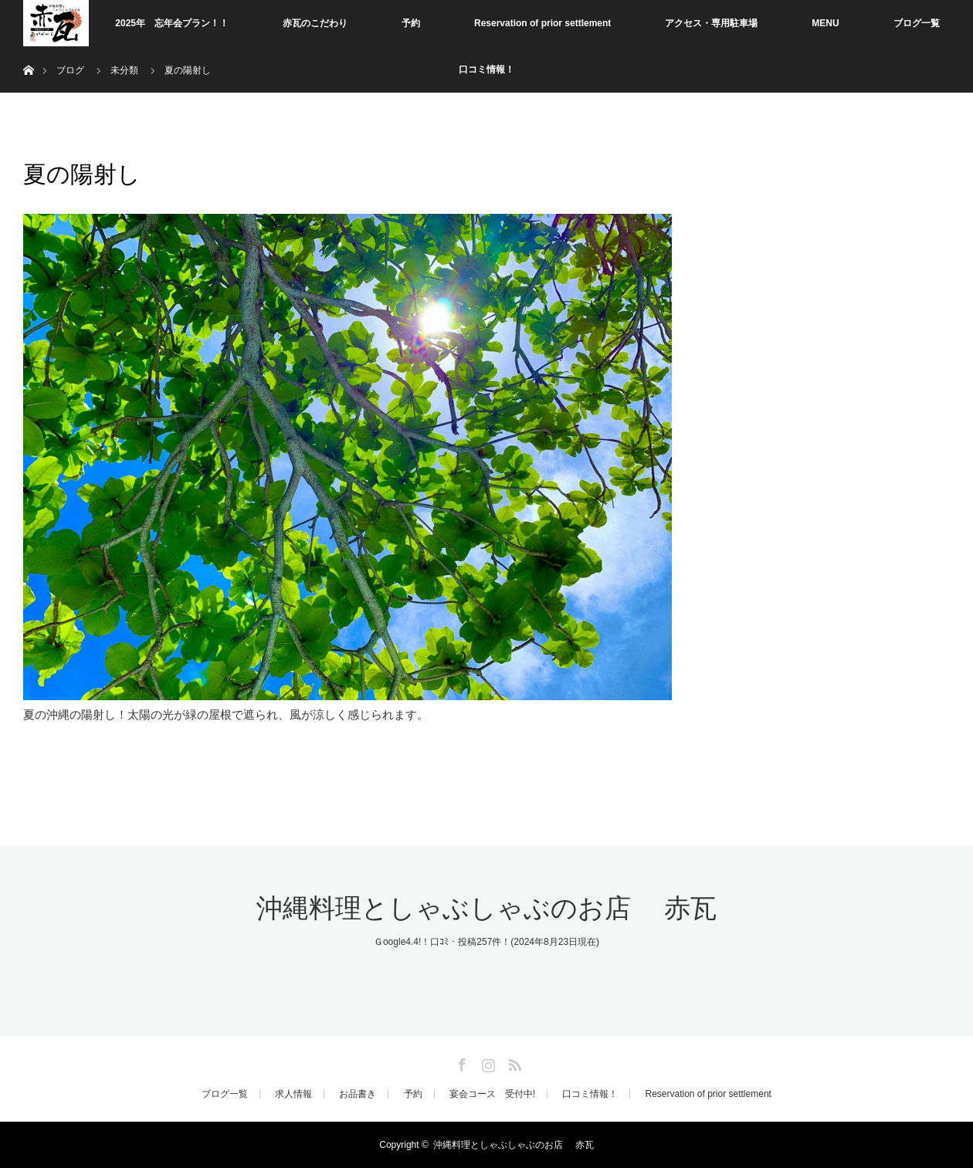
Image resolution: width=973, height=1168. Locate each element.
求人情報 (293, 1094)
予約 (411, 23)
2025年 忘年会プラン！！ (172, 23)
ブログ (70, 70)
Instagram (486, 1062)
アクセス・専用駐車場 (711, 23)
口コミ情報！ (486, 69)
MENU (825, 23)
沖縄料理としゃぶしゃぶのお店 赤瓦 (486, 908)
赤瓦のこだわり (315, 23)
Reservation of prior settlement (542, 23)
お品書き (357, 1094)
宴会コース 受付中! (492, 1094)
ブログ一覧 (916, 23)
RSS (512, 1062)
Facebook (460, 1062)
